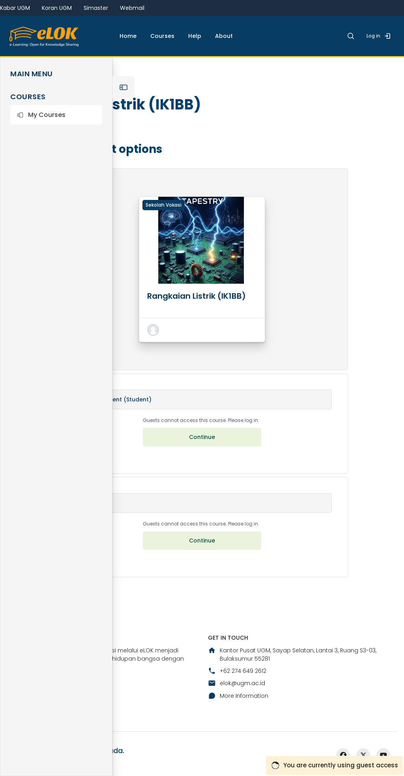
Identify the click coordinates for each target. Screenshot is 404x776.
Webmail (132, 8)
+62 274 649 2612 (237, 671)
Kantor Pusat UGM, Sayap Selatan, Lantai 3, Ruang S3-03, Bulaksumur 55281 (292, 654)
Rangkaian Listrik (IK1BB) (196, 295)
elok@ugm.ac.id (236, 683)
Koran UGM (57, 8)
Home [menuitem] (128, 36)
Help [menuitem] (194, 36)
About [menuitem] (224, 36)
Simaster (96, 8)
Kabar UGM (15, 8)
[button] (56, 115)
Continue (202, 437)
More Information (238, 696)
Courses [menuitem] (162, 36)
